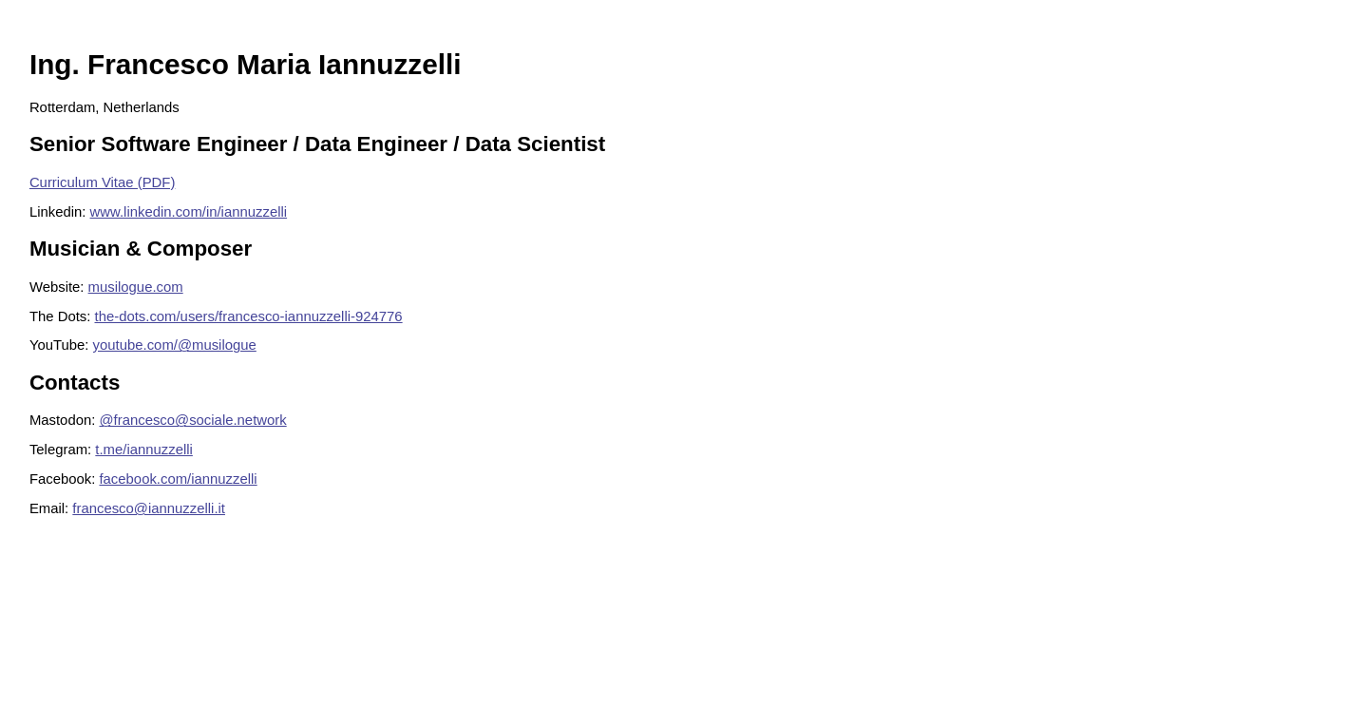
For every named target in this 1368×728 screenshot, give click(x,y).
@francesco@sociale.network (192, 420)
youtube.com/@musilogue (174, 345)
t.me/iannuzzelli (144, 449)
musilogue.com (135, 287)
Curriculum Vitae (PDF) (102, 182)
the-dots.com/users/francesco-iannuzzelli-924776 (249, 316)
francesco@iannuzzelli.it (148, 508)
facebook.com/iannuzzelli (177, 479)
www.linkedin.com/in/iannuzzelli (189, 212)
